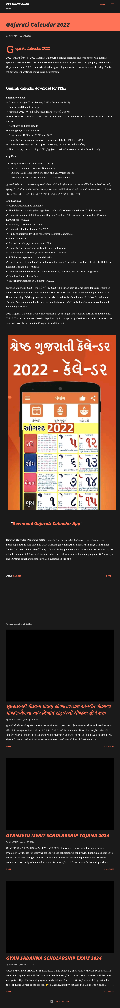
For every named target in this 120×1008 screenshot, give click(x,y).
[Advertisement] (60, 602)
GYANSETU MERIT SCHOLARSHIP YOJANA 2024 (57, 835)
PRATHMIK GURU (17, 4)
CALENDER (17, 576)
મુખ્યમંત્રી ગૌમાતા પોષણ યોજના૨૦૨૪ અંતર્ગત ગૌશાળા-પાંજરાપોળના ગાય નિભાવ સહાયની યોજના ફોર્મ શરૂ (59, 709)
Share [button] (108, 576)
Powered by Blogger (60, 1001)
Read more (109, 746)
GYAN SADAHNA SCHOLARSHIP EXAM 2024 (54, 958)
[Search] (102, 4)
